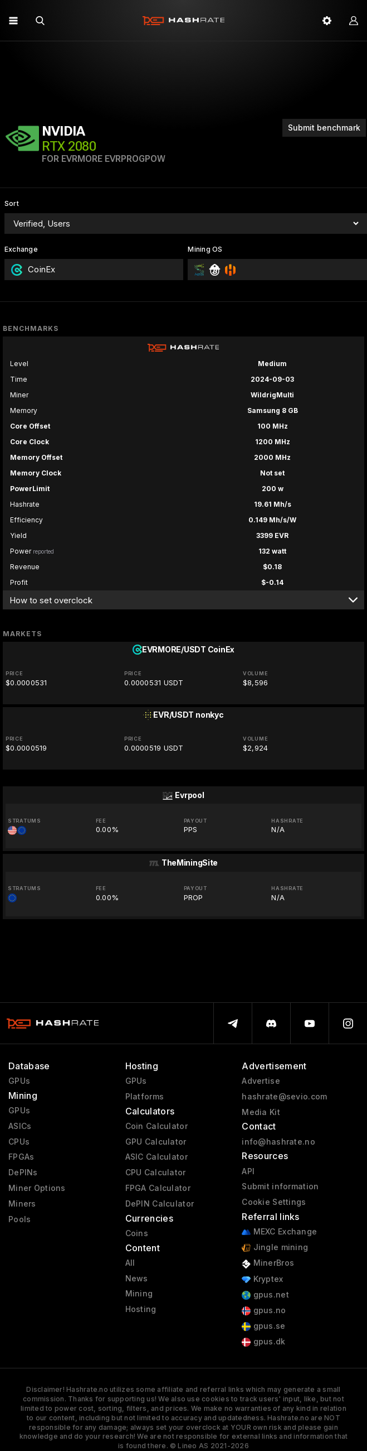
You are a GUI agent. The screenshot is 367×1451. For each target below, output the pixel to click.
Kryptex (262, 1279)
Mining (139, 1293)
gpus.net (265, 1295)
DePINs (23, 1172)
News (136, 1278)
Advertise (261, 1081)
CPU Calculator (155, 1172)
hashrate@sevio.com (284, 1096)
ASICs (19, 1126)
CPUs (19, 1141)
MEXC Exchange (279, 1232)
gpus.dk (263, 1342)
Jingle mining (275, 1247)
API (248, 1171)
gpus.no (264, 1310)
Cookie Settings (274, 1202)
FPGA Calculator (157, 1188)
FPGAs (21, 1156)
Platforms (144, 1096)
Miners (22, 1203)
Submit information (280, 1186)
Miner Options (37, 1188)
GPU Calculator (156, 1141)
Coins (136, 1233)
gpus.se (263, 1326)
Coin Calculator (156, 1126)
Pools (19, 1219)
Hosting (140, 1309)
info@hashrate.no (278, 1141)
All (130, 1262)
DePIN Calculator (159, 1203)
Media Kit (261, 1112)
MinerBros (268, 1263)
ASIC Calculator (156, 1156)
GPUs (19, 1081)
